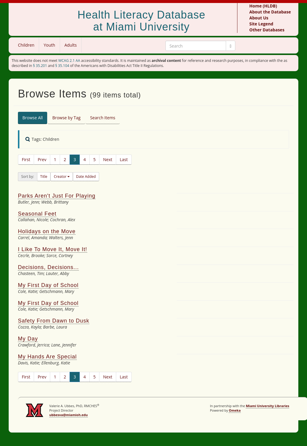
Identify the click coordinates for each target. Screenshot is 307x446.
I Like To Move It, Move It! (52, 249)
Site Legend (261, 24)
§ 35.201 (40, 65)
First (26, 159)
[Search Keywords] (195, 46)
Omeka (235, 410)
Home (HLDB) (263, 6)
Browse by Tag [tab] (66, 117)
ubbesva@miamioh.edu (68, 415)
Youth (49, 45)
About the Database (270, 12)
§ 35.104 (62, 65)
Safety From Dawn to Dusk (53, 321)
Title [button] (43, 176)
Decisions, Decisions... (48, 267)
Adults (71, 45)
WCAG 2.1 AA (69, 60)
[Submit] (230, 46)
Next (107, 159)
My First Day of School (48, 285)
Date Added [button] (86, 176)
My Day (28, 339)
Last (124, 159)
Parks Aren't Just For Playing (57, 196)
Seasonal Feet (37, 214)
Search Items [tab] (102, 117)
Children (26, 45)
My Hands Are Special (47, 357)
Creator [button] (60, 176)
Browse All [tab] (32, 117)
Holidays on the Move (47, 231)
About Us (258, 18)
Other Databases (267, 30)
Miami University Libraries (267, 406)
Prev (42, 159)
